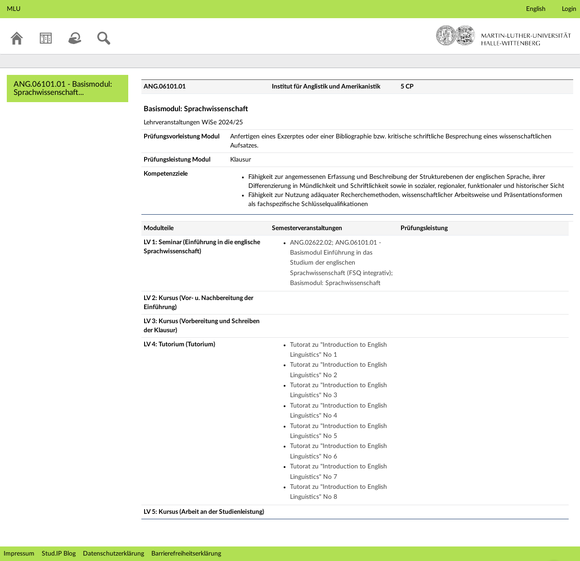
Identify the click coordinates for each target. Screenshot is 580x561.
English (536, 9)
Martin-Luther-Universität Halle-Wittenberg (504, 35)
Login (569, 9)
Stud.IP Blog (59, 554)
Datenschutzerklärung (113, 554)
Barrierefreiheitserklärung (186, 554)
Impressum (19, 554)
